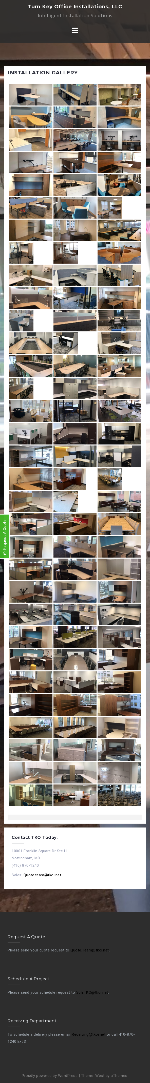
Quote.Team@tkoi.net (89, 950)
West (99, 1075)
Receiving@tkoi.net (88, 1034)
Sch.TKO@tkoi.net (92, 992)
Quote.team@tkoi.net (42, 875)
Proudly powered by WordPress (50, 1075)
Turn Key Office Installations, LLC (75, 7)
